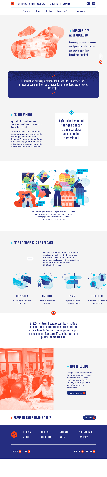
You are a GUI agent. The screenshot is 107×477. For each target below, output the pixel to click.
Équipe (38, 11)
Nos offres (90, 417)
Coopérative (22, 3)
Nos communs (65, 3)
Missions (32, 3)
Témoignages (80, 11)
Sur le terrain (52, 3)
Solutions (41, 3)
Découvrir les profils (77, 393)
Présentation (26, 11)
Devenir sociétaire (63, 11)
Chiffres (49, 11)
